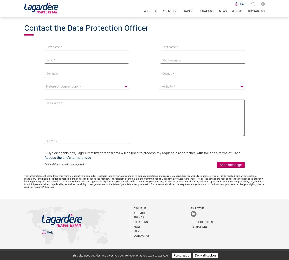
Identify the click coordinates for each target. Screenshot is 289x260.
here (52, 187)
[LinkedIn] (263, 4)
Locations (206, 11)
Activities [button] (170, 11)
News (223, 11)
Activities (140, 213)
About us (140, 208)
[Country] (203, 74)
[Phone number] (203, 60)
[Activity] (203, 86)
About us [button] (150, 11)
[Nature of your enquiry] (87, 86)
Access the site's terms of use (68, 158)
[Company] (87, 74)
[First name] (87, 47)
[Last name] (203, 47)
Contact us (256, 11)
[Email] (87, 60)
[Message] (145, 118)
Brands (188, 11)
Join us (237, 11)
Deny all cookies (206, 255)
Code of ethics (203, 222)
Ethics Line (200, 226)
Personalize (181, 255)
